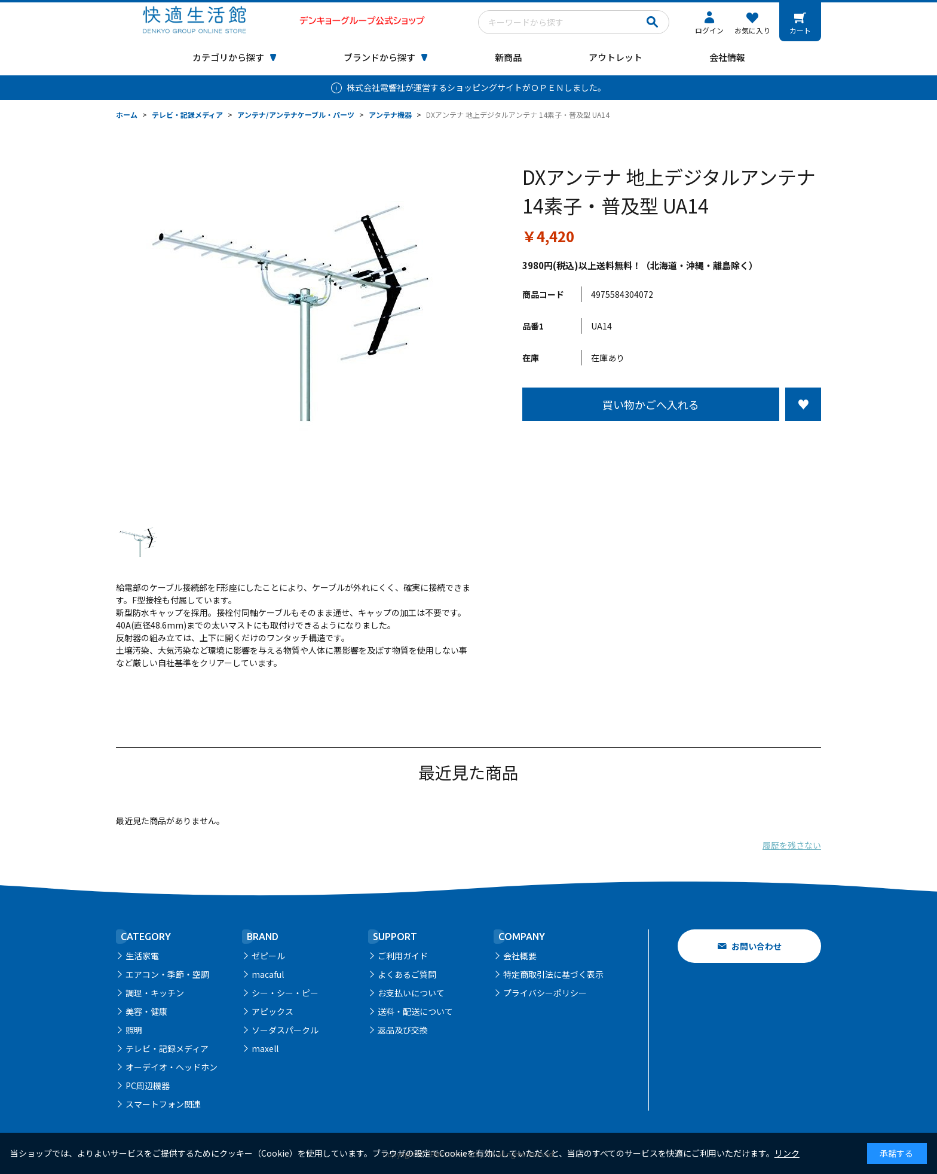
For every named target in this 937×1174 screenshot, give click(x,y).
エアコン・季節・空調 (167, 974)
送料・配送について (415, 1011)
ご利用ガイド (403, 956)
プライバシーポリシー (545, 993)
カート (800, 30)
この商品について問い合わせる (672, 443)
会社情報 (727, 57)
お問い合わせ (756, 946)
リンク (787, 1153)
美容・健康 (146, 1011)
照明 (133, 1030)
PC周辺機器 (147, 1085)
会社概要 (520, 956)
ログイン (709, 30)
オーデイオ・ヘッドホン (171, 1067)
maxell (265, 1048)
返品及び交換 (403, 1030)
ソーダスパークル (285, 1030)
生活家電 (142, 956)
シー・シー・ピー (285, 993)
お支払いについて (411, 993)
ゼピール (268, 956)
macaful (268, 974)
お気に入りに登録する (803, 404)
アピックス (272, 1011)
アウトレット (615, 57)
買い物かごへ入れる (650, 404)
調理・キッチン (154, 993)
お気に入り (752, 30)
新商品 (508, 57)
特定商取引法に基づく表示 (553, 974)
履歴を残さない (792, 845)
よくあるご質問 (407, 974)
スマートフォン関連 (163, 1104)
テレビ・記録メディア (167, 1048)
